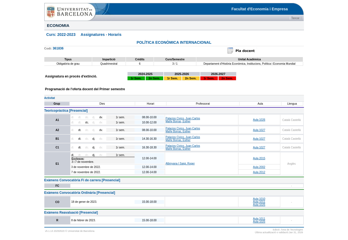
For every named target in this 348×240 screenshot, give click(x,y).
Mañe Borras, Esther (178, 121)
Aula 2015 (259, 158)
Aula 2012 (259, 172)
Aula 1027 (259, 130)
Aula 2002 (259, 167)
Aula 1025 (259, 204)
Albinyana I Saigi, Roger (180, 163)
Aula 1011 (259, 201)
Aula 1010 (259, 198)
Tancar (295, 18)
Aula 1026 (259, 119)
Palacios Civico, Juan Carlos (183, 118)
